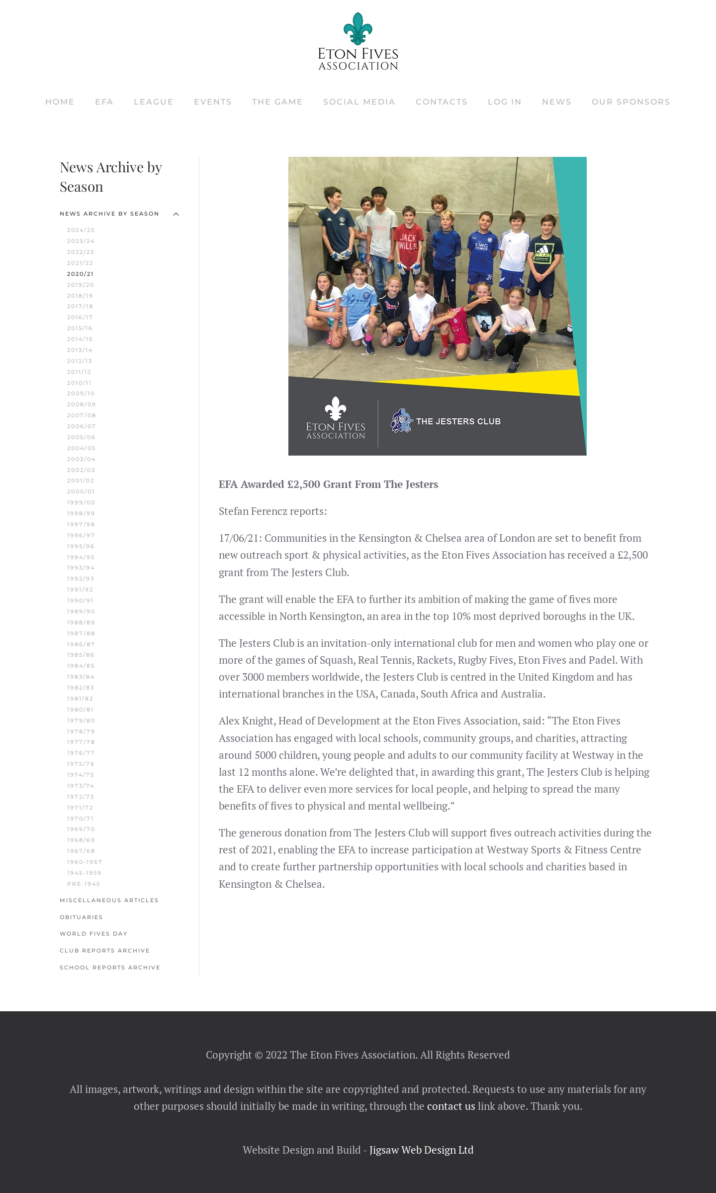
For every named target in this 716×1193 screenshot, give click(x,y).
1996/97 (81, 535)
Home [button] (60, 102)
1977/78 (81, 741)
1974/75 (80, 774)
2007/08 (81, 415)
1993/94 (81, 567)
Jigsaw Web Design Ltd (421, 1150)
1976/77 (81, 752)
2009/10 (81, 393)
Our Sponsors (631, 102)
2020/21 (80, 273)
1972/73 (80, 796)
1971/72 (80, 807)
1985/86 (81, 654)
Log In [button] (505, 102)
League (154, 102)
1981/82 (80, 698)
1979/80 (81, 720)
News (557, 102)
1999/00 (81, 502)
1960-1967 (85, 861)
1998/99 (81, 513)
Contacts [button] (442, 102)
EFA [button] (104, 102)
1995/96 (81, 546)
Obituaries (81, 917)
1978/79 (81, 731)
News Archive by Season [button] (119, 213)
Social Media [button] (359, 102)
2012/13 (79, 361)
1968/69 (81, 839)
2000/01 (81, 491)
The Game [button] (277, 102)
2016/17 (80, 317)
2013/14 (80, 350)
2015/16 (80, 328)
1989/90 (81, 611)
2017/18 (80, 306)
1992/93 (80, 578)
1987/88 (81, 633)
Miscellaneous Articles (109, 900)
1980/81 (80, 709)
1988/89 (81, 622)
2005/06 (81, 437)
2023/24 (81, 241)
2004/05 (81, 448)
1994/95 (81, 557)
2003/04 (81, 459)
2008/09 (81, 404)
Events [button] (213, 102)
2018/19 (80, 295)
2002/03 (81, 470)
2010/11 (79, 382)
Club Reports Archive (105, 950)
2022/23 (80, 251)
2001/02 (80, 480)
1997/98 (81, 524)
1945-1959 (84, 872)
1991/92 (80, 589)
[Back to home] (358, 41)
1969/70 (81, 829)
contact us (450, 1106)
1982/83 (80, 687)
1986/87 (81, 644)
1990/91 (80, 600)
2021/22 (80, 262)
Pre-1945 (83, 883)
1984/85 (81, 665)
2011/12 (79, 371)
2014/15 (80, 339)
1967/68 (81, 850)
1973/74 (80, 785)
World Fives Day (94, 933)
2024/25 (81, 230)
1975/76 (81, 763)
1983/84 (81, 676)
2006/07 (81, 426)
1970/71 (80, 818)
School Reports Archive (110, 967)
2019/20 (80, 284)
